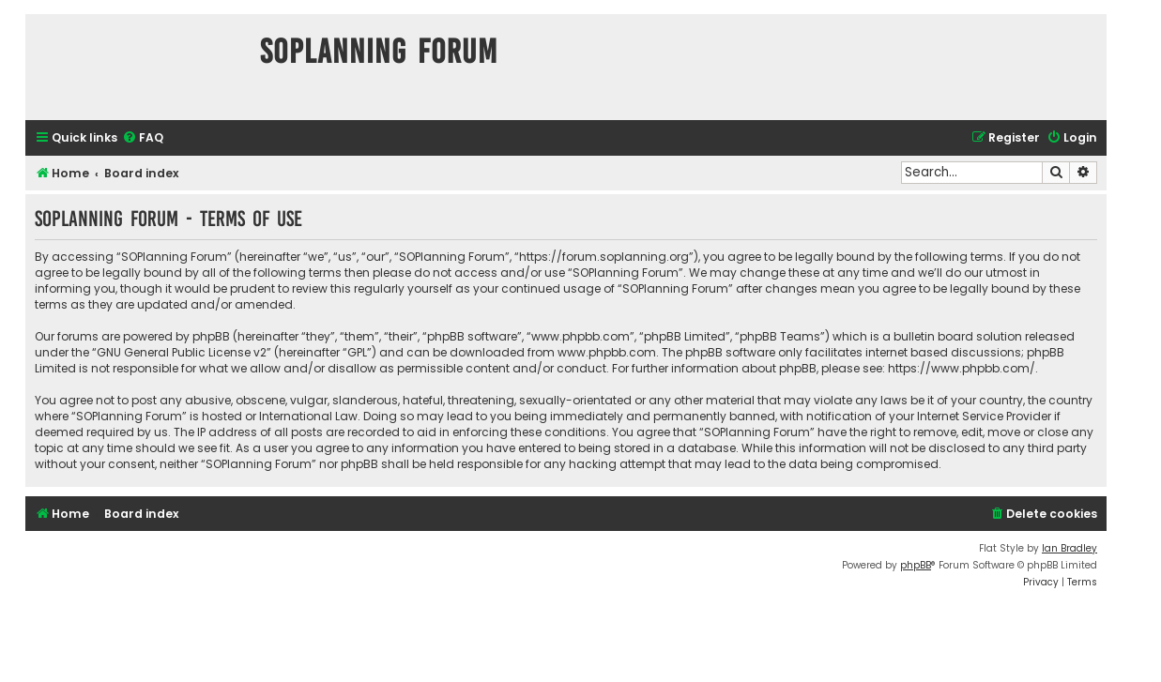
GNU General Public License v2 (182, 352)
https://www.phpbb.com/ (961, 368)
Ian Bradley (1069, 548)
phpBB (915, 565)
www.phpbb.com (607, 352)
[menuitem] (142, 138)
